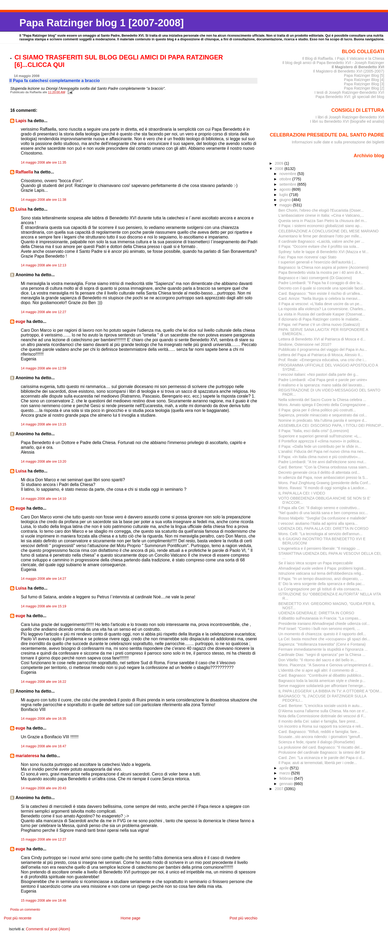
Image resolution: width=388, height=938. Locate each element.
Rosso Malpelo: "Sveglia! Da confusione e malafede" (322, 518)
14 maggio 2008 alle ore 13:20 (43, 461)
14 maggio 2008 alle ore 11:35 (43, 162)
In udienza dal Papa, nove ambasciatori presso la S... (323, 477)
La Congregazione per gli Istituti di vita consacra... (320, 589)
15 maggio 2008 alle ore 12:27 (43, 839)
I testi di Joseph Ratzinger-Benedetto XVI (349, 92)
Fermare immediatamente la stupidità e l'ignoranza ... (323, 649)
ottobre (285, 179)
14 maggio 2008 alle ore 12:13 (43, 265)
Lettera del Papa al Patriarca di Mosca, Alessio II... (320, 355)
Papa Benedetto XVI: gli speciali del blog (350, 97)
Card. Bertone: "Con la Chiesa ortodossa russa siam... (323, 467)
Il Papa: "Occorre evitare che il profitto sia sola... (318, 246)
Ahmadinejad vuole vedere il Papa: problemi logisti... (322, 568)
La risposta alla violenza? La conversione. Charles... (322, 309)
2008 (279, 169)
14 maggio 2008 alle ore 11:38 (43, 200)
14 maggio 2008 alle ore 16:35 (43, 718)
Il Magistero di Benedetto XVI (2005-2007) (348, 71)
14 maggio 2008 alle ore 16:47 (43, 746)
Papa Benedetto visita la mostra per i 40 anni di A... (321, 272)
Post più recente (17, 918)
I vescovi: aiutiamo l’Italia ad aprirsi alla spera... (317, 523)
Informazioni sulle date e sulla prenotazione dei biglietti (338, 142)
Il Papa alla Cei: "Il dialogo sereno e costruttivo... (319, 508)
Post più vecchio (243, 918)
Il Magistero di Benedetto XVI (358, 67)
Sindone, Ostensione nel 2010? (304, 344)
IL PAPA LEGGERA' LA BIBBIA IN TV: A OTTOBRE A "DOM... (330, 691)
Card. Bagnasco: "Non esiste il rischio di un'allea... (320, 293)
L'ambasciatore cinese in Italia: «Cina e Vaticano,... (321, 215)
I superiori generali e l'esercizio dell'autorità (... (317, 262)
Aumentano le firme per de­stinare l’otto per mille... (320, 236)
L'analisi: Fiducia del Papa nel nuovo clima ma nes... (322, 451)
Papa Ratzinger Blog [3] (364, 84)
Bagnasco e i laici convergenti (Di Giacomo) (315, 278)
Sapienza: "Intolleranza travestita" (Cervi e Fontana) (321, 644)
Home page (130, 918)
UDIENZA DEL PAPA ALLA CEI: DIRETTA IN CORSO (323, 528)
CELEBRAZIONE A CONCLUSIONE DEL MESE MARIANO (328, 231)
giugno (285, 200)
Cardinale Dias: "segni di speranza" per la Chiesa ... (321, 655)
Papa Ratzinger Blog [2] (364, 88)
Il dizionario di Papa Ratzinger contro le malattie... (320, 319)
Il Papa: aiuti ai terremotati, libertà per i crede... (317, 763)
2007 (279, 789)
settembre (288, 184)
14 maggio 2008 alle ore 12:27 (43, 312)
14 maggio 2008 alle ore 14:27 (43, 579)
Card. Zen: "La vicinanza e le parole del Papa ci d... (321, 758)
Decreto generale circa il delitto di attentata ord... (319, 472)
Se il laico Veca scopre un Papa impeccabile (315, 563)
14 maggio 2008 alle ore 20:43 (43, 788)
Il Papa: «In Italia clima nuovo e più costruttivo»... (319, 457)
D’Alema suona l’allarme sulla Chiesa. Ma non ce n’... (323, 711)
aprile (284, 768)
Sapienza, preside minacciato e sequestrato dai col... (322, 415)
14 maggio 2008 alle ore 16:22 (43, 682)
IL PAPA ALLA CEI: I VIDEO (301, 493)
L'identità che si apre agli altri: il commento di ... (318, 670)
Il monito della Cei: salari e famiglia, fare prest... (318, 721)
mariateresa (27, 755)
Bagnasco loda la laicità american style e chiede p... (321, 681)
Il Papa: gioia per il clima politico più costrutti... (317, 410)
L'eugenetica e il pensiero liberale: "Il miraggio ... (319, 548)
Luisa (20, 209)
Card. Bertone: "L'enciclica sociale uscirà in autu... (320, 705)
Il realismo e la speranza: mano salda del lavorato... (321, 385)
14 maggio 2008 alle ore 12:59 (43, 368)
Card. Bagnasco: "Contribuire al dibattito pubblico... (321, 675)
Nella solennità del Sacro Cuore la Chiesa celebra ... (322, 400)
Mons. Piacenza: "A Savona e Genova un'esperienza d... (325, 665)
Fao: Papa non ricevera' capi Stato (307, 257)
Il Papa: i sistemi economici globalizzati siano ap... (320, 226)
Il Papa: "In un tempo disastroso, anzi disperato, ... (320, 579)
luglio (284, 195)
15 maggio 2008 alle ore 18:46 (43, 900)
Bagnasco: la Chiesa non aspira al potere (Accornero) (323, 267)
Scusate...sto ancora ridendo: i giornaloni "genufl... (320, 737)
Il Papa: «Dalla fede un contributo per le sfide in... (319, 446)
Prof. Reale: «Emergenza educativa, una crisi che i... (322, 360)
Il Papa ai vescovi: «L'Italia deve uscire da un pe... (320, 304)
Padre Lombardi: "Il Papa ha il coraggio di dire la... (320, 283)
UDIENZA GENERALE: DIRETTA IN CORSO (316, 613)
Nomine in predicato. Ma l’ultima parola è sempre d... (322, 420)
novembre (288, 174)
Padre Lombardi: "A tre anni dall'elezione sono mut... (322, 462)
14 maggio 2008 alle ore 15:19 (43, 606)
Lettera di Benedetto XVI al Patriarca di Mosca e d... (322, 339)
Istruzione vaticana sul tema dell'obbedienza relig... (321, 573)
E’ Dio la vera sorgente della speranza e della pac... (321, 584)
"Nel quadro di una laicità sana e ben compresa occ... (323, 513)
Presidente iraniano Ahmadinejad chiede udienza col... (324, 623)
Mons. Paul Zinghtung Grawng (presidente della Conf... (324, 483)
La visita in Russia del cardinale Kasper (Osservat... (321, 314)
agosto (285, 189)
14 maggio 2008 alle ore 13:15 (43, 424)
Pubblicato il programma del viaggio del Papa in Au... (322, 349)
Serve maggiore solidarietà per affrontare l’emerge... (322, 686)
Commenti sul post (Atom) (48, 929)
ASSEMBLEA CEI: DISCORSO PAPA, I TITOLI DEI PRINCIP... (331, 425)
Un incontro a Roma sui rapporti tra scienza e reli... (321, 726)
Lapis (20, 120)
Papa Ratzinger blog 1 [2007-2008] (101, 22)
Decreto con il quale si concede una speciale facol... (322, 288)
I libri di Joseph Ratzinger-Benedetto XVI (350, 117)
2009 (279, 163)
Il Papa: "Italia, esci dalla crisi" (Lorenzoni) (313, 431)
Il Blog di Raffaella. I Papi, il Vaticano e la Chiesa (343, 58)
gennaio (286, 784)
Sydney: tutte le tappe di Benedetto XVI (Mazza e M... (323, 252)
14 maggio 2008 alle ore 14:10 (43, 499)
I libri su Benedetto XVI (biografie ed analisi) (347, 121)
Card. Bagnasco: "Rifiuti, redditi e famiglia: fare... (319, 732)
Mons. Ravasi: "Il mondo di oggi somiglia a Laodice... (322, 488)
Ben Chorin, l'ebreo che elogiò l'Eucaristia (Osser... (321, 210)
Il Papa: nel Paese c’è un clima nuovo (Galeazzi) (319, 324)
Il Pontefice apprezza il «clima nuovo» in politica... (320, 441)
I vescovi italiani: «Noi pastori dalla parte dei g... (318, 374)
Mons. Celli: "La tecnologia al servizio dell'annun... (320, 534)
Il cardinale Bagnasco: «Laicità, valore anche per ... (321, 241)
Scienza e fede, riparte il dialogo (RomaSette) (316, 742)
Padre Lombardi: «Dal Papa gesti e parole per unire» (322, 380)
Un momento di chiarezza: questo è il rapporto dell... (322, 634)
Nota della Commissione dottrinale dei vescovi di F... (322, 716)
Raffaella (24, 172)
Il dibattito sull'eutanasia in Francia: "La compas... (319, 618)
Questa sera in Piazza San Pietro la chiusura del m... (322, 221)
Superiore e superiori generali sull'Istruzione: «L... (319, 436)
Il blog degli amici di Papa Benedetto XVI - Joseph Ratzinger (333, 63)
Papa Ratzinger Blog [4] (364, 80)
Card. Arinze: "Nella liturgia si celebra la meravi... (319, 298)
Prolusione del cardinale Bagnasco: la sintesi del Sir (321, 752)
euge (20, 321)
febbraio (286, 778)
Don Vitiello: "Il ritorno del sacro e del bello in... (317, 660)
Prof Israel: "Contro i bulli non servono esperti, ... (319, 628)
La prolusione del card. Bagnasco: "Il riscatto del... (320, 747)
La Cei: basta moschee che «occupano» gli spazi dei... (324, 639)
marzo (285, 773)
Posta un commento (25, 909)
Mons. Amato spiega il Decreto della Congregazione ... (324, 405)
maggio (286, 205)
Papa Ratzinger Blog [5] (364, 75)
